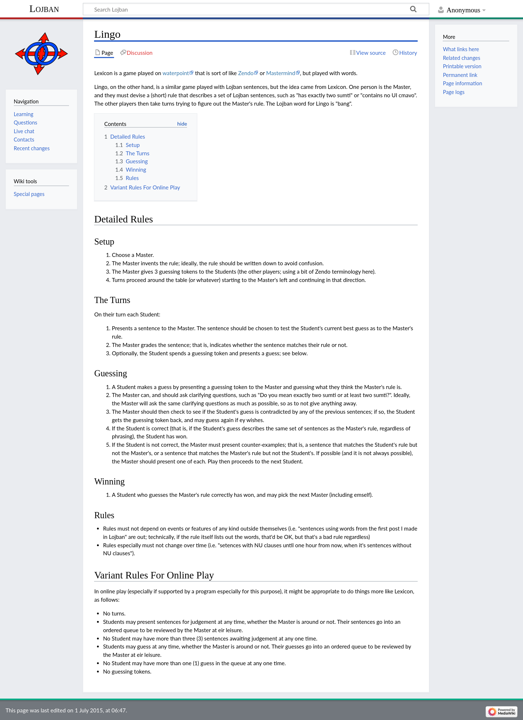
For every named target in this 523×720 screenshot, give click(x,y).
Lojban (44, 8)
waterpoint (175, 73)
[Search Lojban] (256, 9)
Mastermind (280, 73)
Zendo (246, 73)
